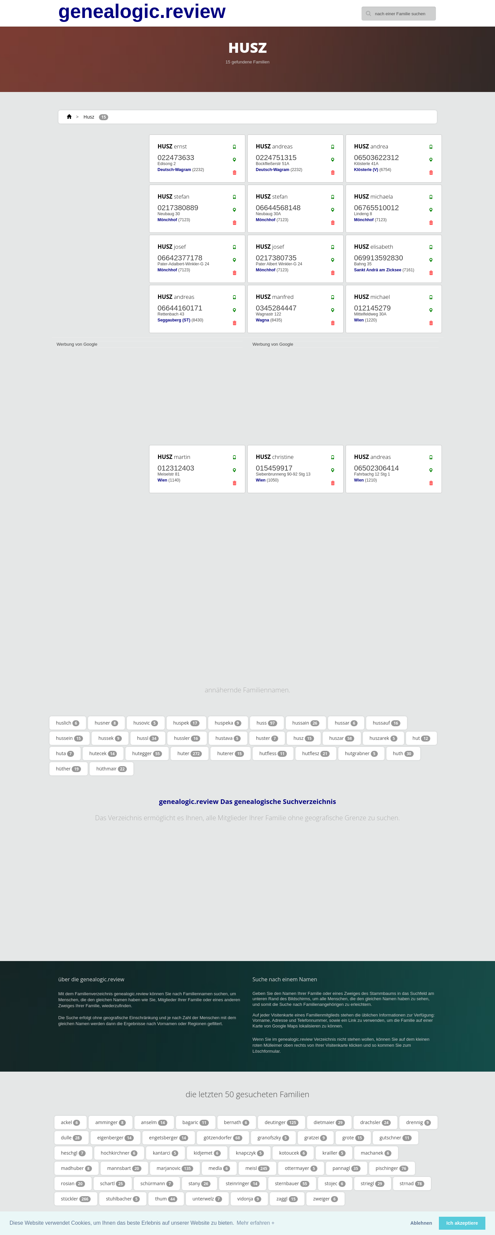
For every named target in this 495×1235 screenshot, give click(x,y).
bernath (237, 1122)
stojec (335, 1183)
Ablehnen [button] (421, 1223)
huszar (341, 738)
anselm (154, 1122)
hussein (69, 738)
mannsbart (124, 1168)
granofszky (273, 1137)
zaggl (287, 1198)
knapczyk (250, 1153)
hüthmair (111, 768)
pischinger (392, 1168)
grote (353, 1137)
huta (65, 753)
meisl (257, 1168)
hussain (306, 723)
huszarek (383, 738)
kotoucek (293, 1153)
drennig (418, 1122)
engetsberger (168, 1137)
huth (403, 753)
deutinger (281, 1122)
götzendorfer (223, 1137)
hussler (187, 738)
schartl (112, 1183)
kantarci (165, 1153)
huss (267, 723)
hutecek (103, 753)
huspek (186, 723)
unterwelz (207, 1198)
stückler (76, 1198)
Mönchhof (167, 220)
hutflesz (316, 753)
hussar (346, 723)
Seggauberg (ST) (174, 320)
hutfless (273, 753)
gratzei (315, 1137)
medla (219, 1168)
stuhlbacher (123, 1198)
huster (267, 738)
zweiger (325, 1198)
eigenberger (115, 1137)
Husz (89, 117)
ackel (70, 1122)
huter (189, 753)
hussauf (386, 723)
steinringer (243, 1183)
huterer (230, 753)
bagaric (196, 1122)
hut (422, 738)
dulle (71, 1137)
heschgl (73, 1153)
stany (199, 1183)
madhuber (76, 1168)
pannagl (347, 1168)
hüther (68, 768)
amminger (110, 1122)
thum (166, 1198)
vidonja (249, 1198)
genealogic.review (142, 11)
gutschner (395, 1137)
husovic (145, 723)
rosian (73, 1183)
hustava (228, 738)
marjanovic (175, 1168)
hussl (148, 738)
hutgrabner (361, 753)
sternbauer (292, 1183)
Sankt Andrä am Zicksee (377, 270)
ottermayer (301, 1168)
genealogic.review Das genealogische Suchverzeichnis (247, 801)
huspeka (228, 723)
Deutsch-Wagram (174, 169)
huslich (68, 723)
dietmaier (329, 1122)
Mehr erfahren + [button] (256, 1223)
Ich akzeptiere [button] (462, 1223)
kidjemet (207, 1153)
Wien (359, 320)
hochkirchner (119, 1153)
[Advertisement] (98, 233)
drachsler (375, 1122)
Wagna (262, 320)
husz (303, 738)
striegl (372, 1183)
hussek (110, 738)
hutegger (147, 753)
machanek (376, 1153)
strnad (412, 1183)
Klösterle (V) (366, 169)
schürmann (156, 1183)
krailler (334, 1153)
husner (106, 723)
